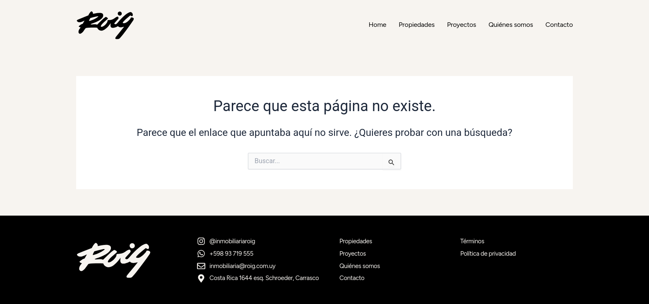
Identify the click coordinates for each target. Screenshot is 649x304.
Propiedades (417, 24)
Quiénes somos (510, 24)
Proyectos (461, 24)
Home (377, 24)
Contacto (559, 24)
